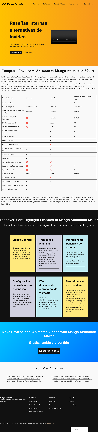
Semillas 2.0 (50, 423)
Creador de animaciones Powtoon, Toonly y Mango (25, 381)
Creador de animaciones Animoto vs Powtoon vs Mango (72, 378)
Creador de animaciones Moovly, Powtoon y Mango (70, 381)
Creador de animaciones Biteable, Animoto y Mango (70, 376)
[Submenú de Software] (55, 404)
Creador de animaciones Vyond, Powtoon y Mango (25, 376)
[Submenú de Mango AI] (55, 401)
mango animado (6, 397)
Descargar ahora (16, 52)
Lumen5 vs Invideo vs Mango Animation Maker (23, 378)
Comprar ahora (29, 52)
